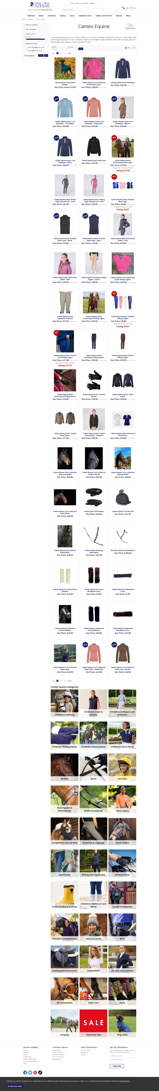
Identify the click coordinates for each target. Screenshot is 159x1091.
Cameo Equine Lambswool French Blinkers (65, 629)
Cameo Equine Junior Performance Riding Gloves (65, 395)
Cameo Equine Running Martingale (94, 551)
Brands (119, 15)
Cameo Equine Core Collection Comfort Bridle (94, 473)
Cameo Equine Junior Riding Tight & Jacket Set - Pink (94, 200)
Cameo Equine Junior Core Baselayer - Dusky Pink (94, 123)
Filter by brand (31, 29)
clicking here (125, 1081)
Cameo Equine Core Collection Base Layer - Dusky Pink (94, 668)
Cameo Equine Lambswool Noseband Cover (123, 629)
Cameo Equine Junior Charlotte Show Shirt (123, 434)
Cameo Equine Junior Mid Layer (94, 160)
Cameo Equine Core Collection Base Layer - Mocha (123, 668)
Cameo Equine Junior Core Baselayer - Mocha (123, 123)
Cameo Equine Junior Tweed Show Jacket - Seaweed (94, 434)
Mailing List (84, 1052)
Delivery (85, 3)
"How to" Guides (86, 1050)
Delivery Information (58, 1055)
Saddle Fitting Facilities (30, 1059)
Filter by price (30, 34)
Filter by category (32, 25)
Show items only (36, 47)
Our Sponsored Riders (30, 1061)
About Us (79, 3)
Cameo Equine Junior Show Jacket (122, 395)
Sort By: (59, 48)
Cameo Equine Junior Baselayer (123, 83)
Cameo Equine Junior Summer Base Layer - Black (65, 239)
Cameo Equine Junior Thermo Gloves (94, 395)
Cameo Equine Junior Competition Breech (65, 317)
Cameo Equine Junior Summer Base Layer (122, 200)
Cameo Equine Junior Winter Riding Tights (123, 356)
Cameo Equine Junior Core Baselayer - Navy (65, 161)
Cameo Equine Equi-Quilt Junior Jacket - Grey (123, 239)
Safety (63, 15)
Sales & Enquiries (40, 10)
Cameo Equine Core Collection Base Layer (65, 668)
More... (129, 15)
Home (73, 3)
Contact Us (26, 1052)
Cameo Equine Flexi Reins (94, 511)
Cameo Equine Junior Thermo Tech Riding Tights (65, 356)
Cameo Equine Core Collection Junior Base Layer (94, 84)
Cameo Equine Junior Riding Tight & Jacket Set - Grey (65, 200)
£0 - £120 (28, 37)
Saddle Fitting (27, 1057)
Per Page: (73, 48)
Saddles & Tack (85, 15)
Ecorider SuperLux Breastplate (123, 550)
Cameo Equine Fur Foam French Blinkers (65, 590)
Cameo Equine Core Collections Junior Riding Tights (123, 278)
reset (40, 55)
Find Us (25, 1055)
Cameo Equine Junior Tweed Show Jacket (65, 434)
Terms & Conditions (58, 1057)
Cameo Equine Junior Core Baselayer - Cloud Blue (65, 123)
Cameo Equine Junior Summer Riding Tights (122, 317)
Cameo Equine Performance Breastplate (65, 551)
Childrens (52, 15)
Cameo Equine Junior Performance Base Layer (122, 161)
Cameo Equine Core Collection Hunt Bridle (65, 512)
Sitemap (83, 1055)
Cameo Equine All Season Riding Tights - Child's (93, 278)
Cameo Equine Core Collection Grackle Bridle (123, 473)
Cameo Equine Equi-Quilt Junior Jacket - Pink (65, 278)
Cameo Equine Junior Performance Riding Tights (94, 317)
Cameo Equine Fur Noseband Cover (123, 590)
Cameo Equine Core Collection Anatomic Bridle (65, 473)
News (25, 1063)
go (46, 55)
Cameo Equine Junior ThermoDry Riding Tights (94, 356)
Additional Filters (31, 44)
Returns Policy (56, 1050)
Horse (72, 15)
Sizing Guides (56, 1059)
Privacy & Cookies (57, 1052)
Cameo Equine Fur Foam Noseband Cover (94, 590)
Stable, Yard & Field (104, 15)
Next (69, 53)
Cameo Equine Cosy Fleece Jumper (65, 84)
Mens (41, 15)
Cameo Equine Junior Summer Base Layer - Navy (93, 239)
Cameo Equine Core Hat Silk (123, 511)
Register (92, 3)
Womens (31, 15)
